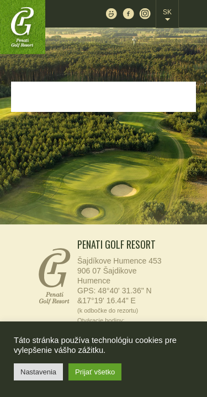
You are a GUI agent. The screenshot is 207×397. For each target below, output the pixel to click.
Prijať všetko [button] (95, 372)
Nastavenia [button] (38, 372)
